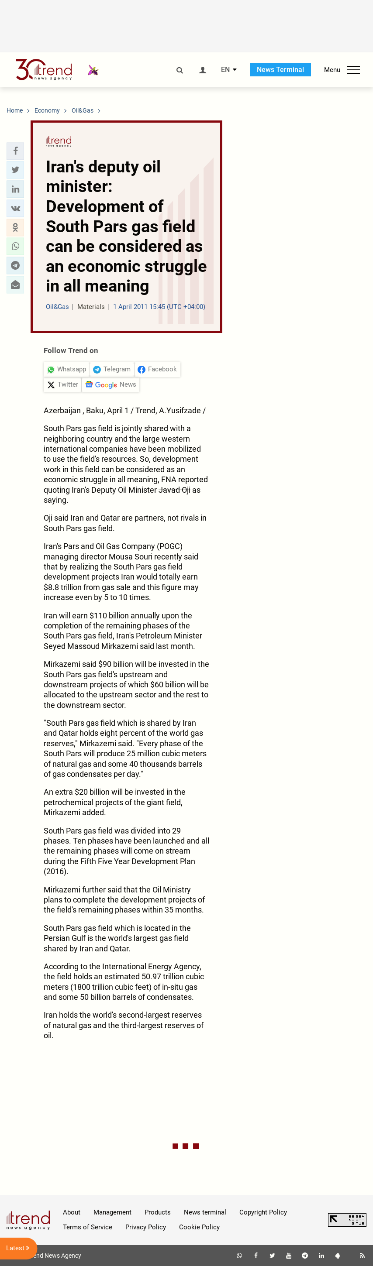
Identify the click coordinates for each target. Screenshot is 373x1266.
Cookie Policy (199, 1227)
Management (112, 1212)
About (71, 1212)
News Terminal (280, 69)
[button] (15, 151)
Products (158, 1212)
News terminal (205, 1212)
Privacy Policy (145, 1227)
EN (225, 69)
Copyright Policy (263, 1212)
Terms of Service (87, 1227)
